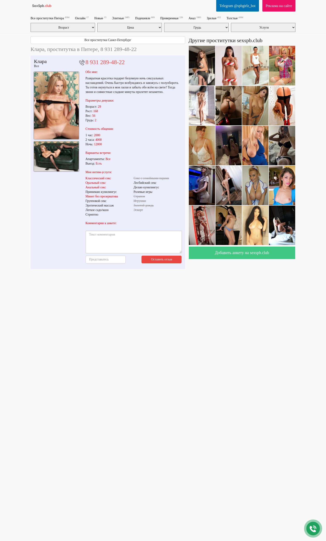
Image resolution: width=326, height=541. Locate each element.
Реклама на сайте (279, 6)
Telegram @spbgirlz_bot (238, 6)
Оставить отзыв (161, 259)
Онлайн (82, 18)
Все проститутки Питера (50, 18)
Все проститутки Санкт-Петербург (107, 40)
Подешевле (145, 18)
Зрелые (214, 18)
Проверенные (171, 18)
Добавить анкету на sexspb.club (242, 252)
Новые (100, 18)
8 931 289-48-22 (105, 62)
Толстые (234, 18)
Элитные (120, 18)
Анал (195, 18)
